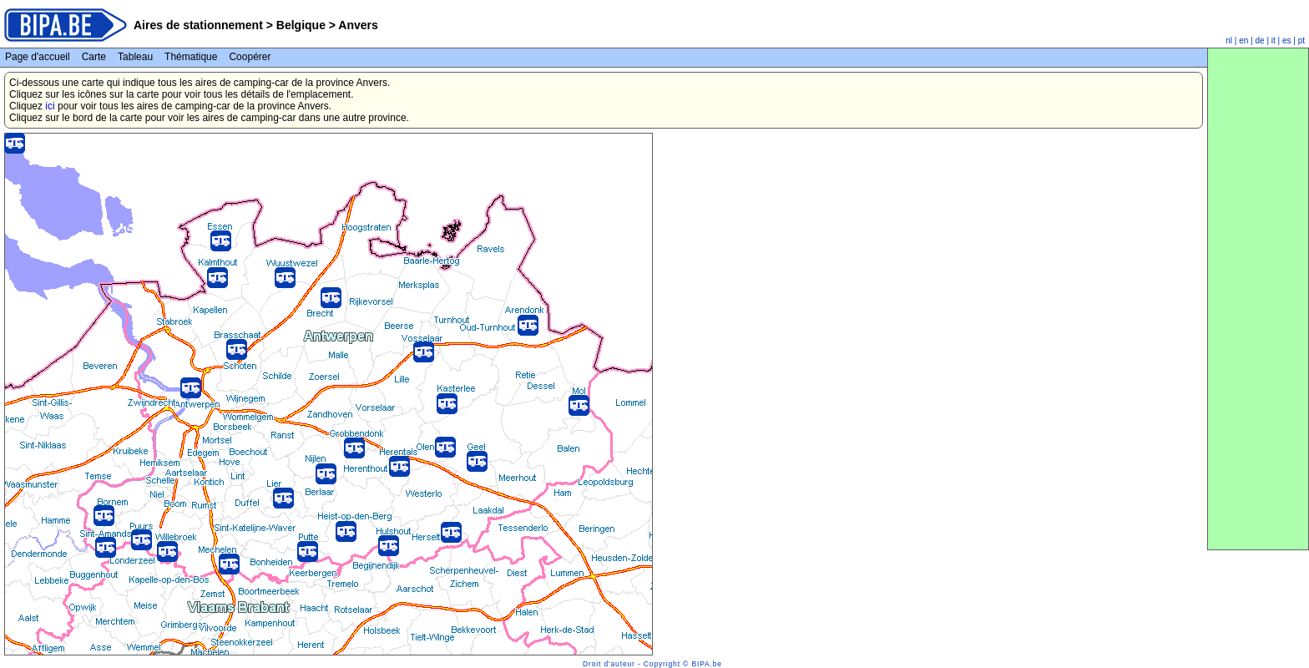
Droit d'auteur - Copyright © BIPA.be (652, 664)
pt (1301, 40)
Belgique (301, 25)
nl (1229, 40)
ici (49, 106)
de (1260, 40)
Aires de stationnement (198, 25)
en (1243, 40)
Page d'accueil (37, 57)
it (1273, 40)
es (1286, 40)
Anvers (357, 25)
